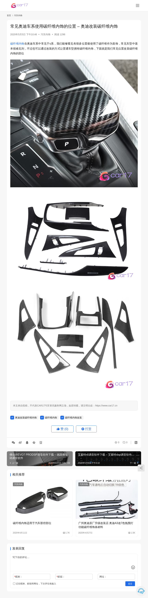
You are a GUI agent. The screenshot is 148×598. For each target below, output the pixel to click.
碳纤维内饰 (17, 43)
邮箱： (61, 576)
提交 (130, 584)
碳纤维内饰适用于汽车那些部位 (32, 523)
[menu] (137, 5)
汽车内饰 (45, 34)
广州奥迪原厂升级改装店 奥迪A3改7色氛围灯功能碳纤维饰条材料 (105, 525)
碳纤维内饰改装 (73, 417)
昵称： (18, 576)
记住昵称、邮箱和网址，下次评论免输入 (34, 583)
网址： (103, 576)
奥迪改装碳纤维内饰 (26, 417)
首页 (9, 15)
